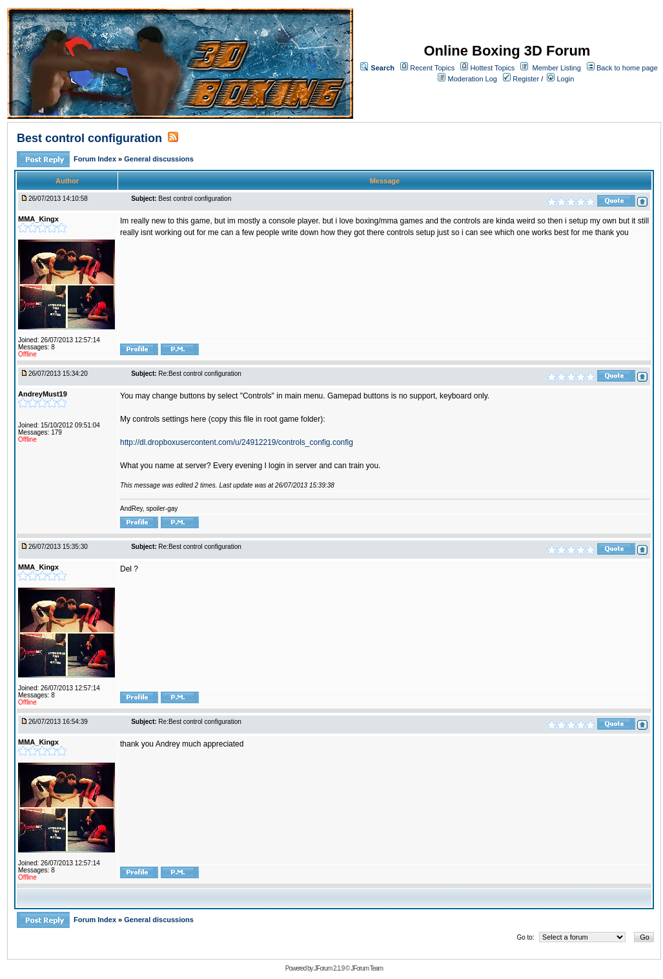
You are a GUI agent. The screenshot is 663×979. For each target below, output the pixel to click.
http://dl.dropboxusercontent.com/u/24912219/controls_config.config (236, 442)
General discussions (159, 159)
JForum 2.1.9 (329, 968)
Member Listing (557, 68)
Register (521, 79)
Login (560, 79)
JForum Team (367, 968)
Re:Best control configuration (199, 373)
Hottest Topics (492, 68)
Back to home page (627, 68)
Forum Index (96, 159)
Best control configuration (91, 138)
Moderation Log (472, 79)
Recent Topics (432, 68)
